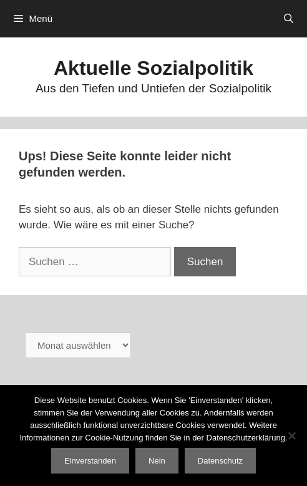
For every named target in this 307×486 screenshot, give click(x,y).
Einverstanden (90, 460)
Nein (157, 460)
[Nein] (291, 435)
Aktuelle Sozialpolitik (153, 68)
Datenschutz (220, 460)
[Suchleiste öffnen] (288, 18)
